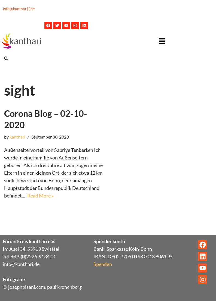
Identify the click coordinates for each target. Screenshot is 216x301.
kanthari (17, 136)
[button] (162, 41)
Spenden (102, 264)
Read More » (40, 196)
